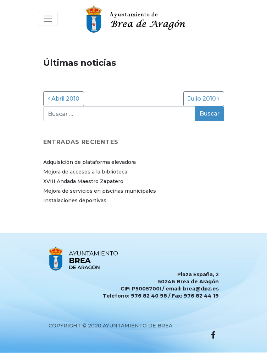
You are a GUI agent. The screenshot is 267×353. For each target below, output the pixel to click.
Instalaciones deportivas (74, 200)
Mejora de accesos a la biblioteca (85, 172)
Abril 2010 (63, 98)
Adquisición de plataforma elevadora (89, 162)
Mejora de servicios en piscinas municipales (99, 191)
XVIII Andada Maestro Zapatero (83, 181)
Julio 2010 (203, 98)
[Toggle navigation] (48, 19)
